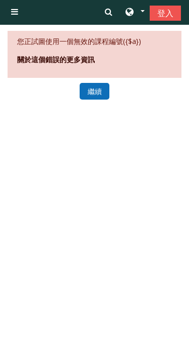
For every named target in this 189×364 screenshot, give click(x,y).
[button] (134, 13)
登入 (165, 13)
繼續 (95, 91)
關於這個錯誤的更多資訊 (56, 59)
